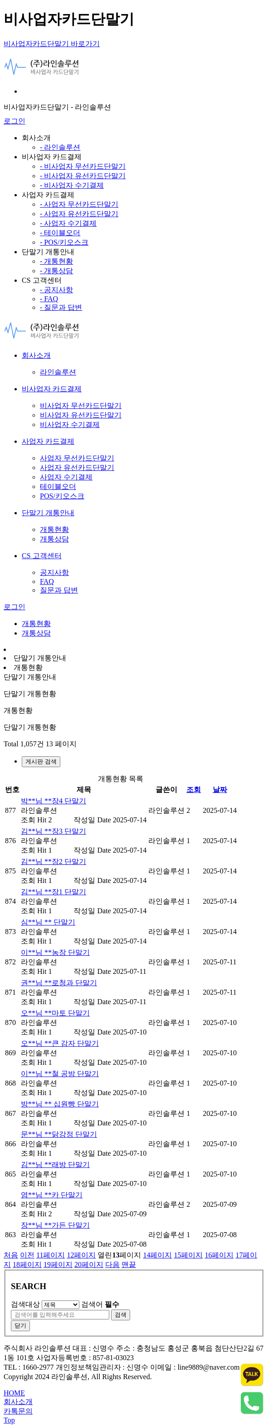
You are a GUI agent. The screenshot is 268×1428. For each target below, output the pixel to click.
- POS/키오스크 (64, 242)
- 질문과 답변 (61, 307)
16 (219, 1255)
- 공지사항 (56, 290)
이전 (27, 1255)
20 (88, 1264)
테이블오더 (58, 486)
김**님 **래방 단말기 (55, 1164)
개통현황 (54, 529)
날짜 (220, 789)
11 (50, 1255)
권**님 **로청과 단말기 (59, 983)
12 (81, 1255)
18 (27, 1264)
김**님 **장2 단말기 (53, 861)
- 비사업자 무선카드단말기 (83, 166)
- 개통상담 (56, 271)
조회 (193, 789)
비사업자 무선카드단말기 (81, 405)
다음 (112, 1264)
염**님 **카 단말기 (52, 1195)
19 (58, 1264)
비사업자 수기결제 (70, 424)
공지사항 (54, 572)
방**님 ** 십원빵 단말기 (60, 1104)
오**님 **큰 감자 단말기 (60, 1043)
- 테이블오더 (60, 233)
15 (188, 1255)
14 (157, 1255)
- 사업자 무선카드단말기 (79, 204)
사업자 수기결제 (66, 477)
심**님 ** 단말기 (48, 922)
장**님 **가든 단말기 (55, 1225)
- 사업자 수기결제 (68, 223)
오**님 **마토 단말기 (55, 1013)
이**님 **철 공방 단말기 (60, 1073)
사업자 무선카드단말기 (77, 458)
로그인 (14, 121)
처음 (11, 1255)
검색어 (100, 1304)
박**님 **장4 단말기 (53, 801)
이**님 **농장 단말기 (55, 952)
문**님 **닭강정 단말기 (59, 1134)
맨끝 (129, 1264)
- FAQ (49, 299)
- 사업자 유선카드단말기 (79, 214)
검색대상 (25, 1304)
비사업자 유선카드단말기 (81, 415)
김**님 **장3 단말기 (53, 831)
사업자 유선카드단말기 (77, 467)
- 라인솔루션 (60, 147)
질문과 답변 (59, 590)
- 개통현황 (56, 261)
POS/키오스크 (62, 496)
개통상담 (54, 539)
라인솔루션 (58, 372)
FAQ (47, 581)
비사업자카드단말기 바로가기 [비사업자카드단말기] (52, 43)
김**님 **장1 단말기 (53, 892)
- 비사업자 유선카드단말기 (83, 176)
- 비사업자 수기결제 (72, 185)
